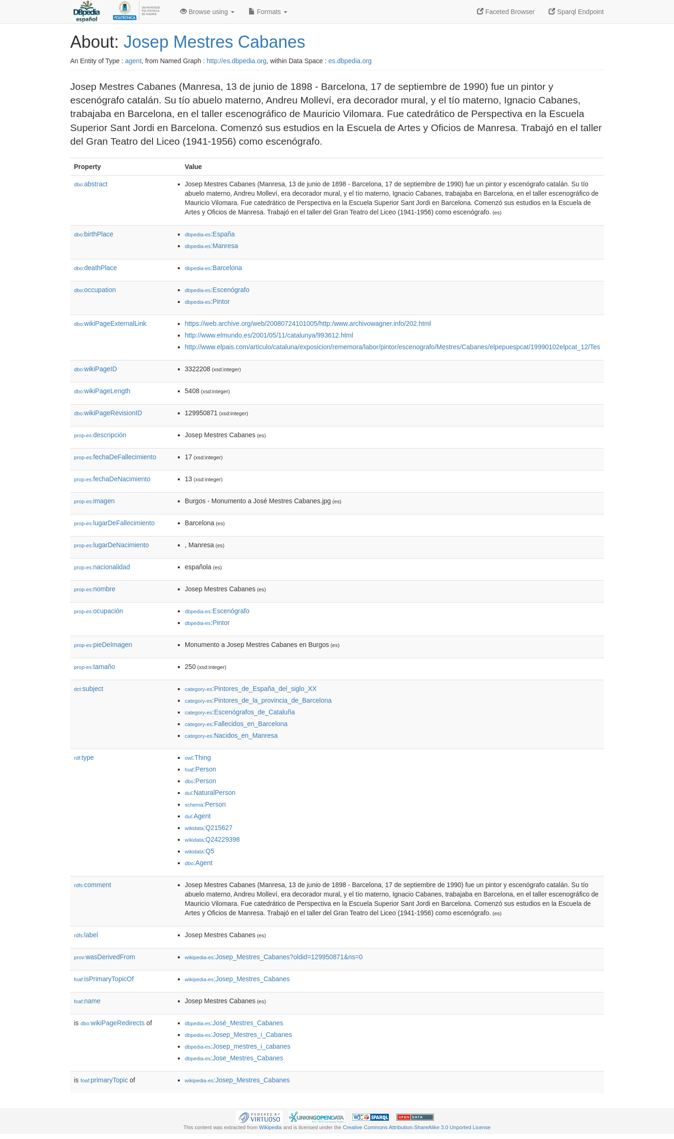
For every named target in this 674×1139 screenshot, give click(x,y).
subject (88, 688)
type (84, 757)
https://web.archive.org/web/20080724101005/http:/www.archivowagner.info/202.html (308, 323)
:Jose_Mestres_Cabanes (234, 1058)
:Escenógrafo (217, 290)
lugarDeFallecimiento (114, 523)
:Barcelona (213, 268)
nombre (95, 589)
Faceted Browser (506, 11)
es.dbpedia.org (350, 61)
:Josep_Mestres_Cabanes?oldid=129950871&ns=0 (274, 957)
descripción (100, 435)
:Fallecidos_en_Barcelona (236, 723)
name (87, 1001)
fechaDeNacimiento (112, 479)
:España (210, 234)
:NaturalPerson (210, 792)
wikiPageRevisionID (108, 413)
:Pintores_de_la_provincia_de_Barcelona (258, 700)
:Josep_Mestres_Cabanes (237, 979)
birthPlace (93, 234)
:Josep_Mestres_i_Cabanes (238, 1034)
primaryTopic (104, 1080)
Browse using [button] (207, 11)
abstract (91, 184)
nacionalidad (102, 567)
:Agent (198, 816)
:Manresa (211, 246)
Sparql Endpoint (576, 11)
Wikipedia (270, 1127)
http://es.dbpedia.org (237, 61)
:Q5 (199, 851)
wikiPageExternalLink (110, 323)
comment (92, 885)
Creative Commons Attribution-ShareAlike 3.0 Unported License (417, 1127)
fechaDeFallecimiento (115, 457)
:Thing (198, 757)
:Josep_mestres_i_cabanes (238, 1046)
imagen (94, 501)
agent (133, 61)
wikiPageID (95, 369)
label (86, 935)
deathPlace (95, 268)
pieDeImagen (103, 644)
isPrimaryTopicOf (104, 979)
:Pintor (207, 301)
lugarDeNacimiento (111, 545)
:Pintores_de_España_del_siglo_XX (251, 688)
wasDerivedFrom (104, 957)
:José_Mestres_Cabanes (234, 1023)
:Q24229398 (212, 839)
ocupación (98, 611)
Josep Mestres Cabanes (214, 41)
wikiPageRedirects (113, 1023)
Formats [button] (268, 11)
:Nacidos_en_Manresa (231, 735)
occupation (95, 290)
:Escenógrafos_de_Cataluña (240, 712)
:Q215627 (209, 827)
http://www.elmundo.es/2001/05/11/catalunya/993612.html (269, 335)
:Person (200, 769)
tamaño (94, 666)
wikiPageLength (102, 391)
